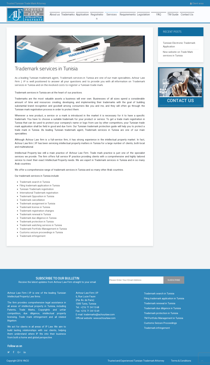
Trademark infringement (157, 327)
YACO (26, 360)
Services (111, 14)
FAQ (158, 14)
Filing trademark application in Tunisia (164, 298)
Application (82, 14)
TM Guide (173, 14)
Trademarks (68, 14)
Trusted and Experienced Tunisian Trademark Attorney (136, 360)
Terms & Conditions (181, 360)
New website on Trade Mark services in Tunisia (178, 53)
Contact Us (187, 14)
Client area (196, 3)
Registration (97, 15)
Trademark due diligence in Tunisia (162, 308)
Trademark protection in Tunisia (161, 313)
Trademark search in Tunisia (159, 293)
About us (55, 14)
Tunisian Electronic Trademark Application (179, 44)
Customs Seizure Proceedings (160, 323)
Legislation (143, 14)
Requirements (128, 14)
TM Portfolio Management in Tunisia (163, 318)
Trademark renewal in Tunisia (159, 303)
